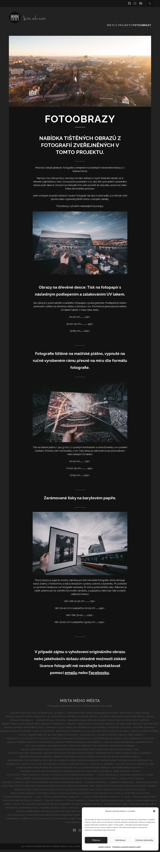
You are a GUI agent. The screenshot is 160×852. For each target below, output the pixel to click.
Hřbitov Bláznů (45, 733)
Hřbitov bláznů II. (68, 733)
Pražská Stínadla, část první (26, 781)
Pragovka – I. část (93, 773)
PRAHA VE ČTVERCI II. (109, 777)
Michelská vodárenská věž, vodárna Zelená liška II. (45, 810)
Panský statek (150, 763)
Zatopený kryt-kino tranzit (69, 821)
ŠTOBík (107, 799)
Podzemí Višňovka (103, 766)
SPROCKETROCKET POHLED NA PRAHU (70, 792)
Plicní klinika (20, 766)
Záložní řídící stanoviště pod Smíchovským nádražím (37, 817)
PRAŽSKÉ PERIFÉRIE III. (110, 781)
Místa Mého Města (80, 696)
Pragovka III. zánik (146, 773)
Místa (111, 12)
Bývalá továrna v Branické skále (64, 715)
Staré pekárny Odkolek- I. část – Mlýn (129, 795)
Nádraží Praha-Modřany (140, 752)
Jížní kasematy (141, 733)
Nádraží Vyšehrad (51, 755)
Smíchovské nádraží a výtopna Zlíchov (117, 792)
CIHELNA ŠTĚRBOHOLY (65, 719)
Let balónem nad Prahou (121, 741)
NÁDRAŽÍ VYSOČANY (27, 755)
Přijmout (96, 840)
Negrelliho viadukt (13, 763)
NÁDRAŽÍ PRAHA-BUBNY (110, 752)
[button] (154, 811)
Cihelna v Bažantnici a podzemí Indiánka (105, 719)
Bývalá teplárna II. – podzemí (23, 715)
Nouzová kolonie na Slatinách (48, 763)
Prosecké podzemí (31, 784)
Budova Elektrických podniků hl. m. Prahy (30, 712)
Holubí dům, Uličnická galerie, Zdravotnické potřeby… (116, 730)
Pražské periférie (58, 781)
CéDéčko (149, 715)
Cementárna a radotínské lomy (30, 719)
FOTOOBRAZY (143, 12)
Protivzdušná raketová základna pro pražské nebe (108, 784)
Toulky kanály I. (148, 799)
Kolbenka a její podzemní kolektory (136, 737)
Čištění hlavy (140, 719)
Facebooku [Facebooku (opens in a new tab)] (99, 667)
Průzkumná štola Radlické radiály (34, 788)
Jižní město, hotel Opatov (17, 737)
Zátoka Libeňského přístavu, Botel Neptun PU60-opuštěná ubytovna (70, 814)
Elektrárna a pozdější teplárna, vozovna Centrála (68, 726)
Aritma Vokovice (15, 708)
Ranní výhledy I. (68, 788)
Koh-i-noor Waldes (99, 737)
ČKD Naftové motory (34, 722)
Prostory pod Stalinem (58, 784)
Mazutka (75, 744)
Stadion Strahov (53, 795)
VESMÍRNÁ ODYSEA (59, 806)
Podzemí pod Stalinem (76, 766)
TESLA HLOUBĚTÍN (125, 799)
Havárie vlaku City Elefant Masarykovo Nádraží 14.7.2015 (45, 730)
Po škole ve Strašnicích (64, 773)
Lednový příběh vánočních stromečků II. (78, 741)
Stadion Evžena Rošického (24, 795)
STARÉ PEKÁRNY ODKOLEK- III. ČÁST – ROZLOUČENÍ (72, 799)
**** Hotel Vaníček (21, 733)
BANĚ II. (62, 744)
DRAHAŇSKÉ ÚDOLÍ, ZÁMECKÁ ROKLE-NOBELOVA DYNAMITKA (105, 722)
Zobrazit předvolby (144, 840)
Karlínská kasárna (73, 737)
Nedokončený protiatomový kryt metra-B (31, 759)
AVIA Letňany (36, 708)
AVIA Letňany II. (56, 708)
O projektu (125, 12)
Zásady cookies (104, 847)
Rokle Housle (111, 788)
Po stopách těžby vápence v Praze (121, 770)
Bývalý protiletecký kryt (125, 715)
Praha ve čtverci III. (136, 777)
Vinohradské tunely (110, 806)
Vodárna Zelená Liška (138, 806)
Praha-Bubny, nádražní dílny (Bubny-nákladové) (41, 777)
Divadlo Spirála (59, 722)
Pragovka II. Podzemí (119, 773)
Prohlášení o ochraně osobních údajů (126, 847)
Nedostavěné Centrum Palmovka (80, 759)
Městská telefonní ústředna (121, 744)
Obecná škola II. (79, 763)
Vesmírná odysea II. (83, 806)
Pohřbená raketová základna (79, 770)
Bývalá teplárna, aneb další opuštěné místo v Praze (124, 712)
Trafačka (63, 803)
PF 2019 (62, 825)
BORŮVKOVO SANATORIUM (140, 708)
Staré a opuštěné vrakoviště (85, 795)
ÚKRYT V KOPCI (142, 803)
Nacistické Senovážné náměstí (75, 752)
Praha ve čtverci (84, 777)
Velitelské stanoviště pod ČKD (27, 806)
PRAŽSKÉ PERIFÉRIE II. (84, 781)
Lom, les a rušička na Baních (38, 744)
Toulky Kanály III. (44, 803)
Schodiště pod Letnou (32, 792)
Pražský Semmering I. (138, 781)
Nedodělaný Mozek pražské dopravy (122, 755)
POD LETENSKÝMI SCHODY (45, 766)
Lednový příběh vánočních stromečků (26, 741)
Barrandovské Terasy (81, 708)
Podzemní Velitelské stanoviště (38, 770)
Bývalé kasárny (97, 715)
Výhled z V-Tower (14, 814)
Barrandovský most (110, 708)
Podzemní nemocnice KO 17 (132, 766)
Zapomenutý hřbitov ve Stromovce (27, 821)
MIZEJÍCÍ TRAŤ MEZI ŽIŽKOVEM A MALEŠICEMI (29, 752)
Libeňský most (148, 741)
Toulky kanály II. (19, 803)
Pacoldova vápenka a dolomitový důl (115, 763)
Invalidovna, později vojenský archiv (106, 733)
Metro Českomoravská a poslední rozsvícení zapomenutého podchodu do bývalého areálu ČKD (80, 748)
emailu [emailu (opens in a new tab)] (71, 667)
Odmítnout (120, 840)
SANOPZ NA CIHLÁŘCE (135, 788)
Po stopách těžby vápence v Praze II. (24, 773)
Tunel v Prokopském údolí (115, 803)
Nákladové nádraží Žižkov (81, 755)
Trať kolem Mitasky (84, 803)
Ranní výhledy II (90, 788)
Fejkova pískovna (113, 726)
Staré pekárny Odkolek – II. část (21, 799)
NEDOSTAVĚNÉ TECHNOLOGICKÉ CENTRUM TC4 (129, 759)
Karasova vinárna (48, 737)
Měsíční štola (92, 744)
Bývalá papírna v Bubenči (73, 712)
